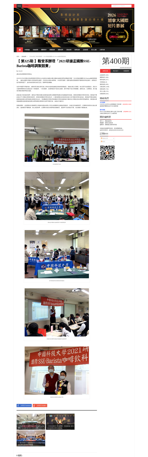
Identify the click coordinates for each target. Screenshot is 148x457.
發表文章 (104, 138)
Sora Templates (27, 454)
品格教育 (85, 49)
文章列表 (102, 49)
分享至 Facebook (24, 405)
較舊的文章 (93, 445)
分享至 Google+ (39, 405)
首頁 (56, 445)
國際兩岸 (43, 49)
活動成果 (68, 49)
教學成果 (77, 49)
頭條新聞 (35, 49)
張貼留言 (21, 442)
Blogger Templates (38, 454)
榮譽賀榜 (52, 49)
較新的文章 (20, 445)
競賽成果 (60, 49)
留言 (103, 141)
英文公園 (93, 49)
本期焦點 (27, 49)
